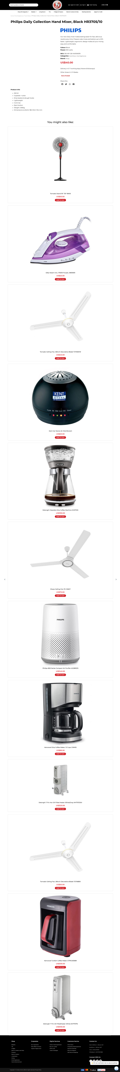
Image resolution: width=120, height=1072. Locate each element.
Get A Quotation (35, 1044)
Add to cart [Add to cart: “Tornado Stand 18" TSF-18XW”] (60, 200)
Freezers (14, 1052)
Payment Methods (72, 1048)
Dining (13, 1058)
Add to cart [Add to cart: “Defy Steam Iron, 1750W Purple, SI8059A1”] (60, 279)
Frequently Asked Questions (74, 1046)
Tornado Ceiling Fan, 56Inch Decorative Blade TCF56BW (60, 881)
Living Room (14, 1056)
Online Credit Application (56, 1044)
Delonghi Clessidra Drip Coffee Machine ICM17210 (60, 510)
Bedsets (13, 1044)
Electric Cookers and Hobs (18, 1050)
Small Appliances (19, 15)
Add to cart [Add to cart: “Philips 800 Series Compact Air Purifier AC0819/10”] (60, 674)
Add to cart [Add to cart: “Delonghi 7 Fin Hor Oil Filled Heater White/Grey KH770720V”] (60, 809)
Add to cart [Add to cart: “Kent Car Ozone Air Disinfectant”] (60, 437)
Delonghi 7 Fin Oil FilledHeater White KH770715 (60, 1024)
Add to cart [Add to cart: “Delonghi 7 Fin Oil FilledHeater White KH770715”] (60, 1030)
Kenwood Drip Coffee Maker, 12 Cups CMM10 (60, 747)
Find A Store (70, 1044)
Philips (67, 58)
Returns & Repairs (72, 1050)
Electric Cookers (15, 1054)
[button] (62, 84)
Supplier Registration (36, 1048)
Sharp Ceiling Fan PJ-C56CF (60, 589)
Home (12, 15)
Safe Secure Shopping (73, 1052)
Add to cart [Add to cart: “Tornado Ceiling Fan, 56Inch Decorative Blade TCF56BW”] (60, 888)
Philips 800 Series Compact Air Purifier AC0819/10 (60, 668)
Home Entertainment (17, 1062)
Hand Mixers (27, 15)
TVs (12, 1046)
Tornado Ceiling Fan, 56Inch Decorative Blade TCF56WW (60, 352)
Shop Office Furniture (36, 1046)
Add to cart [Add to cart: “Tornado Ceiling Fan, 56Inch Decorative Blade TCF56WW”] (60, 358)
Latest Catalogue (54, 1050)
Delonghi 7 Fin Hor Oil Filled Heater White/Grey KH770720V (60, 802)
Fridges (13, 1048)
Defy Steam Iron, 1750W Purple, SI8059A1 (60, 273)
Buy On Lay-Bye (53, 1046)
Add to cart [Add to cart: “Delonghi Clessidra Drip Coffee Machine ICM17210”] (60, 516)
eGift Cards (52, 1048)
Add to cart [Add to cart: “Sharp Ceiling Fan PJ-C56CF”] (60, 595)
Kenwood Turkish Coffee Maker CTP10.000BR (60, 961)
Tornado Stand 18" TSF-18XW (60, 193)
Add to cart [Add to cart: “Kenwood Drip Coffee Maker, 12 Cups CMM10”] (60, 754)
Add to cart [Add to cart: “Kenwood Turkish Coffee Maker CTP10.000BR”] (60, 967)
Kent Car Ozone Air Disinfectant (60, 431)
